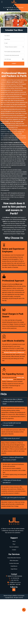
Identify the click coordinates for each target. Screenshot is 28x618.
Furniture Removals (14, 563)
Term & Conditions (14, 547)
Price (14, 544)
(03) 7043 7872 (18, 7)
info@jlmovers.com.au (13, 9)
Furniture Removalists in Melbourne (14, 352)
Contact (14, 549)
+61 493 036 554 (8, 7)
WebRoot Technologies (18, 595)
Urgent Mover (14, 569)
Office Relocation (14, 560)
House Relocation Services (14, 557)
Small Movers (14, 566)
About (14, 541)
